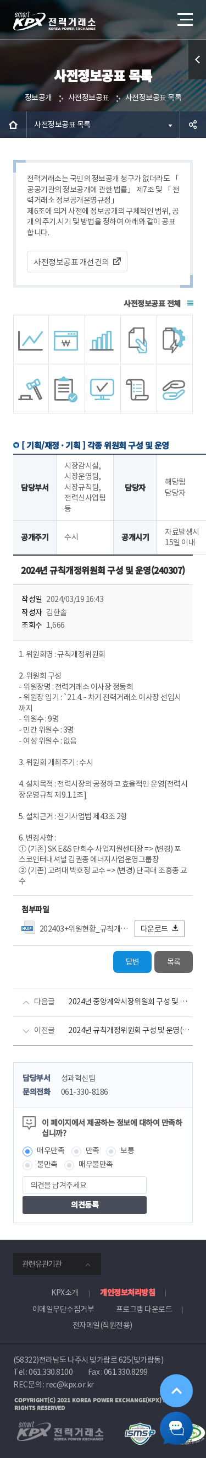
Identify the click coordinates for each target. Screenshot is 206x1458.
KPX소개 (65, 1293)
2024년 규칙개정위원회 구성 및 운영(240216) (130, 1030)
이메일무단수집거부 (63, 1309)
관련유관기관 (42, 1264)
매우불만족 (96, 1164)
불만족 (47, 1164)
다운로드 (160, 928)
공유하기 (193, 124)
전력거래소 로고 (54, 21)
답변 (133, 962)
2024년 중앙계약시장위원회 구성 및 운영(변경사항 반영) (130, 1002)
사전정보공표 (88, 98)
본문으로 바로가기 (0, 0)
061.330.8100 (51, 1372)
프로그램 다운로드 (144, 1309)
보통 (127, 1150)
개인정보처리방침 (127, 1292)
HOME (13, 124)
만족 (92, 1150)
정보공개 (38, 98)
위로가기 (176, 1390)
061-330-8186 (84, 1092)
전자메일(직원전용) (102, 1325)
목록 (174, 962)
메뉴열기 (184, 15)
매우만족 (50, 1150)
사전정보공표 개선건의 (71, 262)
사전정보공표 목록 (153, 98)
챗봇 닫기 (176, 1428)
